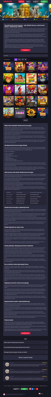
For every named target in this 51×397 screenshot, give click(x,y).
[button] (1, 10)
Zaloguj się (28, 1)
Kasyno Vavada (25, 50)
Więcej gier (25, 120)
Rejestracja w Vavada (25, 333)
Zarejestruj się (21, 1)
